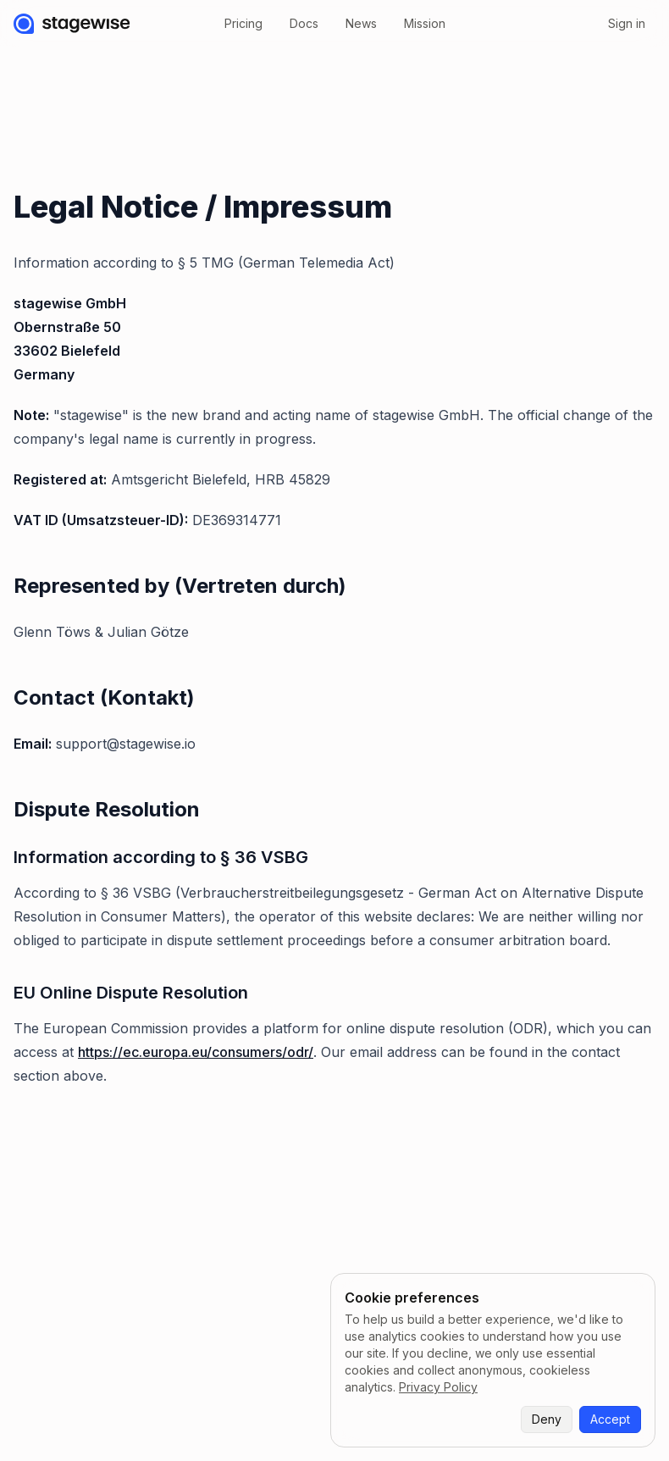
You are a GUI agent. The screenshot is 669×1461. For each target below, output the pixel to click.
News (361, 23)
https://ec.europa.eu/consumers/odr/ (195, 1051)
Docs (304, 23)
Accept (610, 1419)
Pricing (243, 23)
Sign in (626, 23)
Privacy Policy (438, 1387)
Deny (546, 1419)
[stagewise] (72, 24)
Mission (424, 23)
